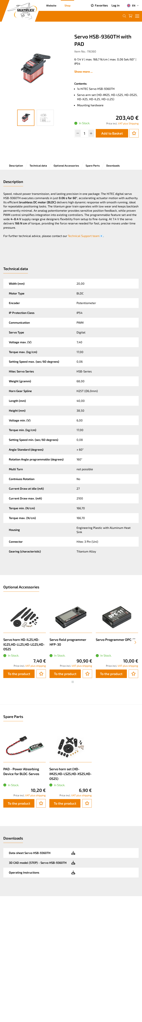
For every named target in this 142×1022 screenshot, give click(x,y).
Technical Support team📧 (85, 236)
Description (16, 165)
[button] (69, 682)
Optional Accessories (66, 165)
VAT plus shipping (35, 665)
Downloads (113, 165)
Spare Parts (93, 165)
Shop (67, 5)
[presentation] (135, 642)
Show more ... (83, 71)
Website (51, 5)
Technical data (38, 165)
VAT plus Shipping (128, 123)
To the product (19, 674)
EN (131, 5)
